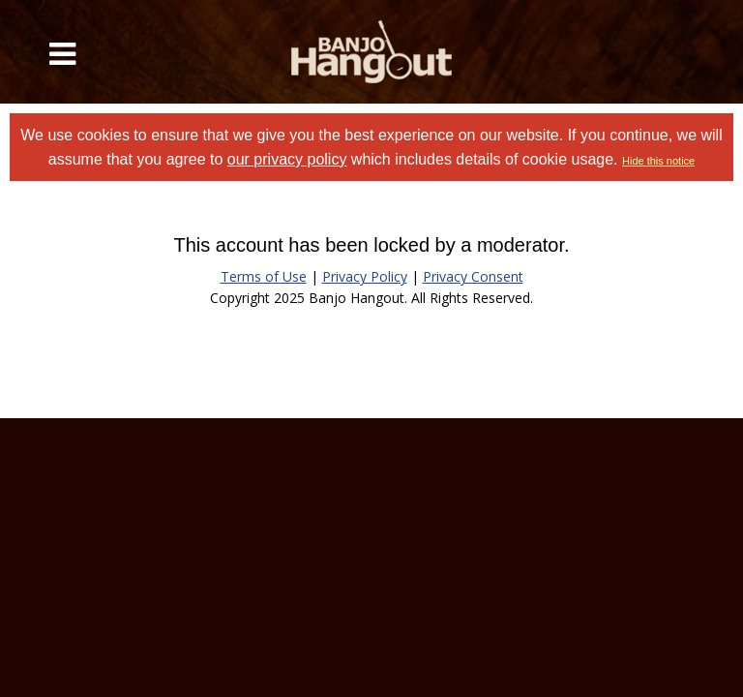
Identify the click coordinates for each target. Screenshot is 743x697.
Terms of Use (264, 276)
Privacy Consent (473, 276)
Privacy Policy (364, 276)
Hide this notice (658, 161)
